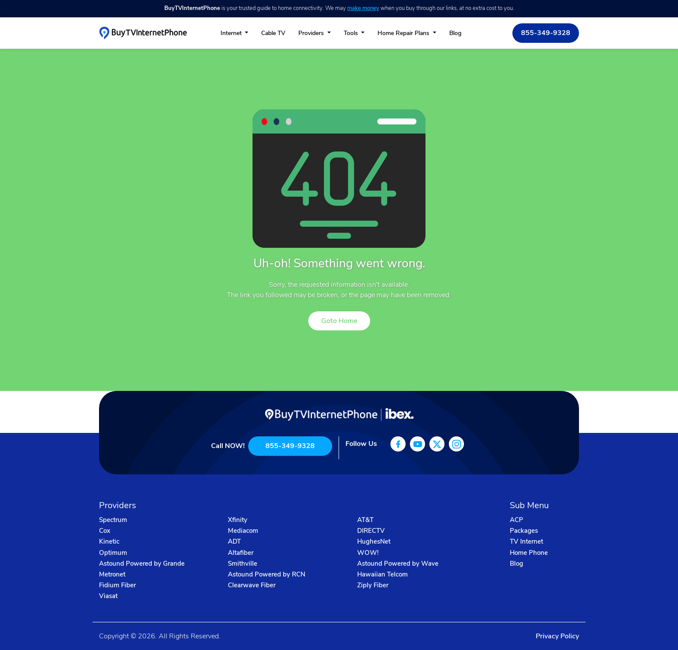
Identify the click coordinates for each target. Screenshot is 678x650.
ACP (516, 520)
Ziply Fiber (372, 585)
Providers (312, 33)
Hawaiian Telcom (382, 574)
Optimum (113, 552)
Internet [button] (232, 33)
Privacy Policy (557, 636)
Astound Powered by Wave (397, 563)
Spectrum (113, 520)
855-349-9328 (545, 33)
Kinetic (109, 541)
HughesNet (373, 541)
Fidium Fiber (117, 585)
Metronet (112, 574)
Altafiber (240, 552)
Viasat (108, 596)
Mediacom (243, 530)
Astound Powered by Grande (142, 563)
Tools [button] (352, 33)
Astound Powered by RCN (266, 574)
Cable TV (273, 33)
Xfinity (237, 520)
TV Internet (526, 541)
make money (363, 8)
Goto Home (339, 321)
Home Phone (529, 552)
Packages (524, 530)
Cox (104, 530)
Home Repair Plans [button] (404, 33)
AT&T (365, 520)
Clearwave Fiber (251, 585)
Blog (455, 33)
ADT (234, 541)
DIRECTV (371, 530)
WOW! (368, 552)
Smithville (242, 563)
